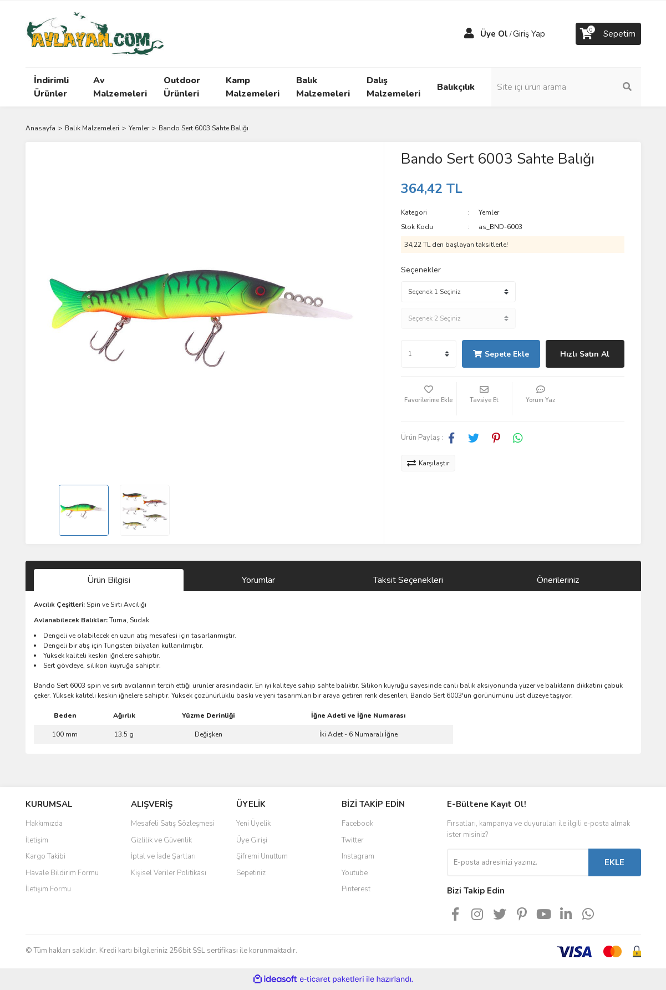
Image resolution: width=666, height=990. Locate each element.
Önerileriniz (558, 580)
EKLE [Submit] (614, 862)
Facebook (357, 824)
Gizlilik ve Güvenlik (161, 840)
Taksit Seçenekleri (408, 580)
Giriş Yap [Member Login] (529, 33)
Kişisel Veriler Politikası (168, 873)
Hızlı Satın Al (584, 354)
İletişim (37, 840)
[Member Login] (469, 34)
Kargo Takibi (45, 856)
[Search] (566, 87)
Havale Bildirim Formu (62, 873)
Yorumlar (258, 580)
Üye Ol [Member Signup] (494, 33)
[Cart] (608, 34)
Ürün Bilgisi (108, 580)
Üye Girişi (251, 840)
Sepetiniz (251, 873)
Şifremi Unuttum (262, 856)
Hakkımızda (44, 824)
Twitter (353, 840)
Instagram (358, 856)
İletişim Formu (48, 889)
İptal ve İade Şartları (163, 856)
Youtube (355, 873)
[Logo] (95, 33)
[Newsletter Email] (517, 862)
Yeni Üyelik (253, 824)
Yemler (489, 212)
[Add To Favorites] (428, 398)
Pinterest (356, 889)
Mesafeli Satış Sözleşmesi (173, 824)
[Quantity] (428, 354)
